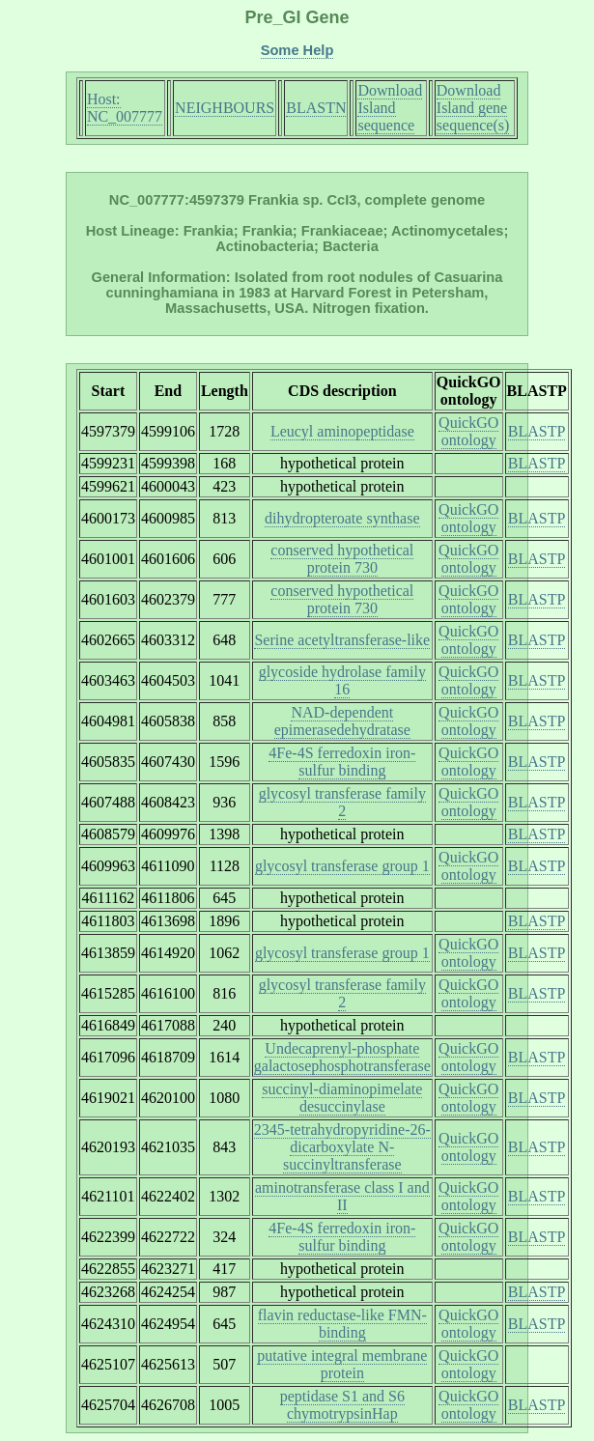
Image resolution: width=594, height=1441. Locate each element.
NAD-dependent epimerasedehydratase (342, 721)
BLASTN (316, 107)
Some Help (297, 50)
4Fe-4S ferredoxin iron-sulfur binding (342, 761)
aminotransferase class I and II (342, 1196)
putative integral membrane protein (342, 1364)
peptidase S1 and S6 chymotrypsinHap (342, 1405)
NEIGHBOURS (224, 107)
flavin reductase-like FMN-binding (342, 1324)
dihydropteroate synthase (342, 518)
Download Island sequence (389, 107)
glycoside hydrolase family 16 (342, 680)
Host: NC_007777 (124, 108)
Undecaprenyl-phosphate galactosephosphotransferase (342, 1057)
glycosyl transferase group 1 (342, 866)
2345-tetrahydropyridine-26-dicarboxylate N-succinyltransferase (342, 1147)
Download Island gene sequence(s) (473, 107)
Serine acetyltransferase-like (342, 640)
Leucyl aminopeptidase (342, 431)
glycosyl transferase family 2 (342, 802)
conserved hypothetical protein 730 (341, 559)
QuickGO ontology (468, 431)
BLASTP (537, 431)
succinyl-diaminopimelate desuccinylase (342, 1098)
